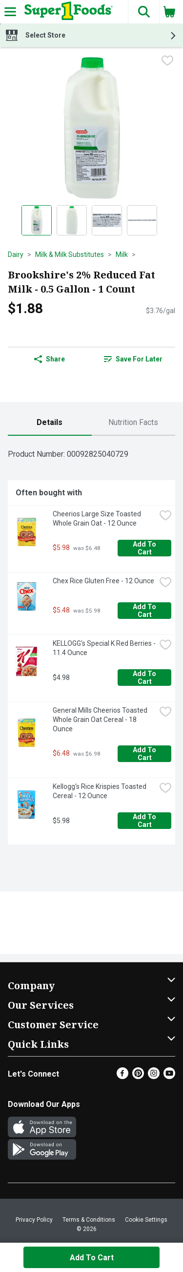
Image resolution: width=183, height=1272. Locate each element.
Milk (122, 254)
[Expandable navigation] (10, 12)
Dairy (15, 254)
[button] (143, 11)
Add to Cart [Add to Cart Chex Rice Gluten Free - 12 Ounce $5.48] (145, 610)
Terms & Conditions (88, 1219)
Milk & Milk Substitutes (69, 254)
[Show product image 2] (72, 220)
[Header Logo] (67, 11)
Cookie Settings (146, 1219)
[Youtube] (169, 1076)
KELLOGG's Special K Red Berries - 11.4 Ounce (104, 648)
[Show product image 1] (36, 220)
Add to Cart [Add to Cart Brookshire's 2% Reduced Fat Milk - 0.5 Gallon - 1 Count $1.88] (92, 1257)
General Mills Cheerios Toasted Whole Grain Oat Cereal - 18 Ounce (101, 719)
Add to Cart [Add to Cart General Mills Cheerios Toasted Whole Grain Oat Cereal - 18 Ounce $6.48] (145, 754)
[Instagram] (154, 1076)
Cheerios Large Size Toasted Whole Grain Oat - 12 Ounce (97, 518)
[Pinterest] (138, 1076)
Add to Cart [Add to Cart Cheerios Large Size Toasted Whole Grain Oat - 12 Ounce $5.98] (145, 548)
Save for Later (133, 359)
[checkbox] (167, 61)
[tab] (50, 423)
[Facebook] (122, 1076)
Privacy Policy (34, 1219)
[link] (134, 359)
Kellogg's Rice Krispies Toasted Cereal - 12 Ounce (100, 791)
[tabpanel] (91, 644)
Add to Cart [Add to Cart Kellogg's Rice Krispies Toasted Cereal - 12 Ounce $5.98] (145, 820)
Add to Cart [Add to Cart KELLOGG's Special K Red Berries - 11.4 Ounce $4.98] (145, 677)
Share (49, 359)
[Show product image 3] (107, 220)
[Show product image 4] (142, 220)
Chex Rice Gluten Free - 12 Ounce (103, 581)
